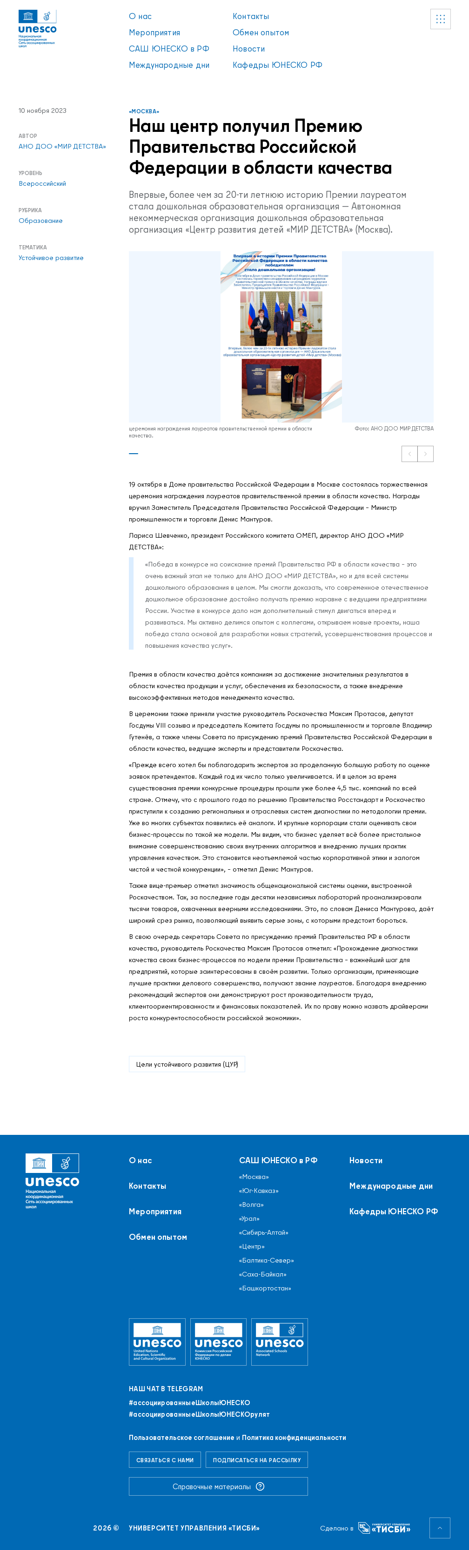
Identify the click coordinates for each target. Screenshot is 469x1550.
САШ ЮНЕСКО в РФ (169, 48)
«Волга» (251, 1204)
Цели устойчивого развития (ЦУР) (187, 1064)
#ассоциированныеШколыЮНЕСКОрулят (199, 1414)
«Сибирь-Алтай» (263, 1232)
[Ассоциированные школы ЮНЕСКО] (279, 1341)
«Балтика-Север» (266, 1260)
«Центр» (252, 1246)
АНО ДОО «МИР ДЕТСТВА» (62, 146)
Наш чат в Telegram (166, 1389)
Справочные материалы (219, 1486)
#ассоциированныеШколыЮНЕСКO (189, 1402)
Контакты (251, 16)
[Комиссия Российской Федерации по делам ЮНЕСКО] (218, 1341)
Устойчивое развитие (51, 257)
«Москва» (144, 111)
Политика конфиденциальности (294, 1437)
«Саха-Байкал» (263, 1274)
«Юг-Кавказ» (259, 1190)
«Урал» (249, 1218)
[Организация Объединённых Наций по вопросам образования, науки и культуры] (157, 1341)
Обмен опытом (261, 32)
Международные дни (169, 65)
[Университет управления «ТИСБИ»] (384, 1528)
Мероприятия (154, 32)
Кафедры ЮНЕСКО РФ (277, 65)
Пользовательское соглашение (181, 1437)
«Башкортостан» (265, 1288)
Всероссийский (42, 183)
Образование (41, 220)
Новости (249, 48)
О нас (140, 16)
